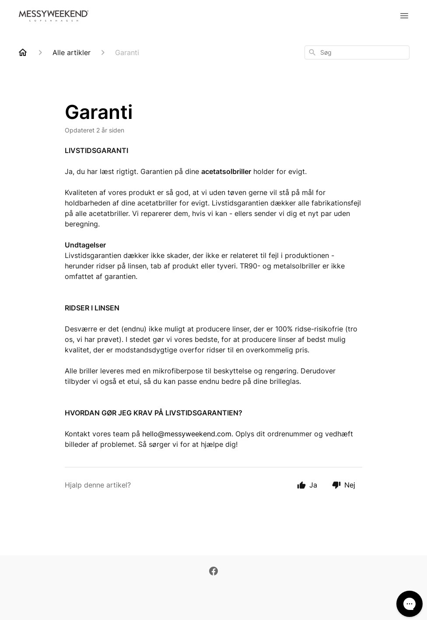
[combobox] (357, 52)
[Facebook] (213, 572)
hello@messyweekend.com (186, 433)
